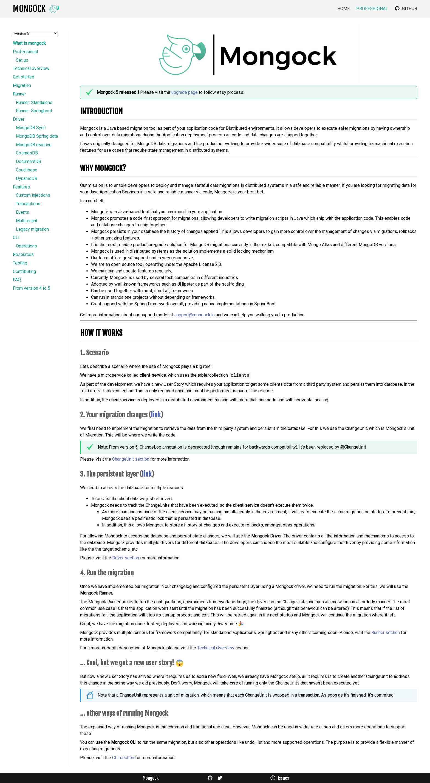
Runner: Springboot (34, 110)
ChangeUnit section (130, 459)
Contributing (24, 271)
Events (22, 212)
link (155, 415)
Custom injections (33, 195)
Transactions (28, 203)
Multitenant (26, 220)
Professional (372, 8)
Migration (22, 85)
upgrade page (184, 92)
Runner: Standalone (34, 102)
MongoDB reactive (34, 144)
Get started (23, 77)
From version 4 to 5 (31, 288)
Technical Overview (215, 647)
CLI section (123, 757)
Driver (18, 119)
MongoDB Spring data (37, 136)
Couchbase (26, 170)
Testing (20, 263)
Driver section (125, 558)
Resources (23, 254)
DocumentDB (28, 161)
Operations (26, 246)
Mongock (151, 778)
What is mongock (29, 43)
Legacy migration (32, 229)
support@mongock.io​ (194, 314)
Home (343, 8)
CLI (16, 237)
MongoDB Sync (31, 127)
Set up (22, 60)
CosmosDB (27, 153)
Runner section (385, 632)
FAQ (17, 279)
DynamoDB (26, 178)
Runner (19, 94)
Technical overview (31, 68)
